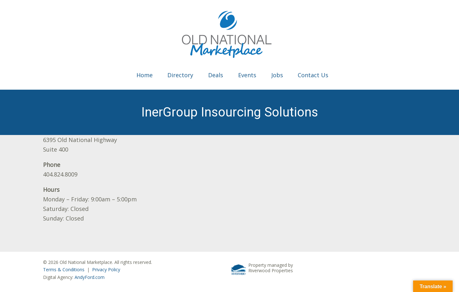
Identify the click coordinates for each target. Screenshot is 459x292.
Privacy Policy (106, 269)
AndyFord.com (90, 277)
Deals (215, 75)
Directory (180, 75)
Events (247, 75)
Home (144, 75)
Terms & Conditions (63, 269)
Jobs (277, 75)
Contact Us (313, 75)
